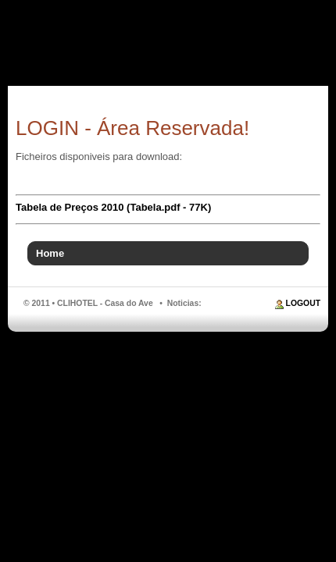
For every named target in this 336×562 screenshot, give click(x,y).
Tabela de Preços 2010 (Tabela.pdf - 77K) (113, 207)
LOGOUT (303, 303)
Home (50, 253)
